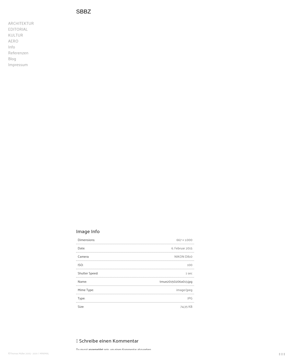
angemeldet (96, 349)
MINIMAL (44, 353)
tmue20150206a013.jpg (176, 281)
